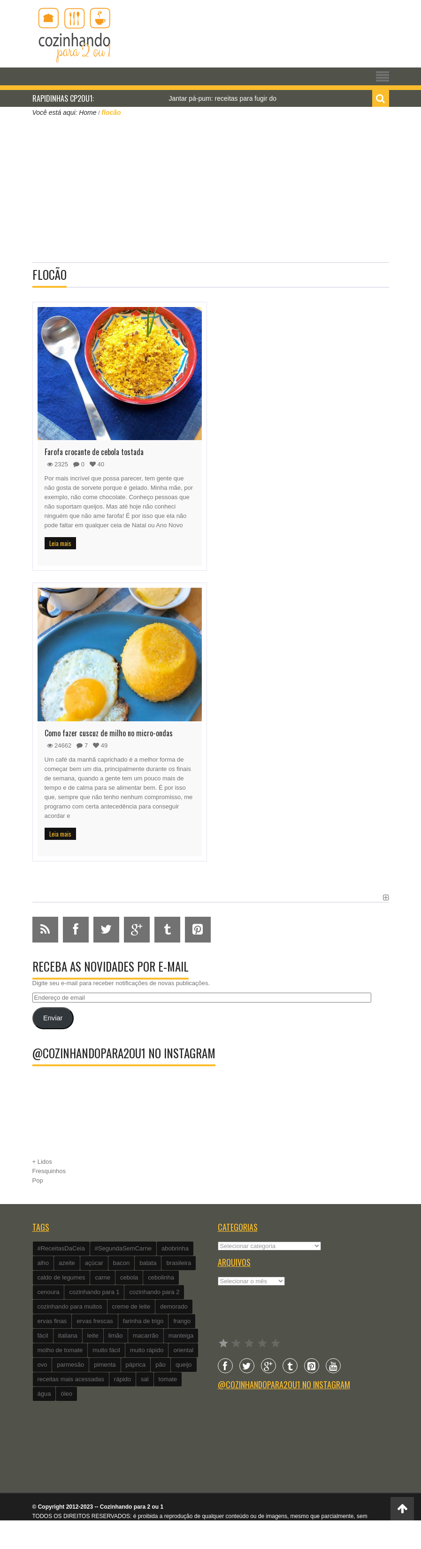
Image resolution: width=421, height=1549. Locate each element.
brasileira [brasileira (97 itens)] (178, 1262)
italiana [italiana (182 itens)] (67, 1335)
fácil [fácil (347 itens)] (43, 1335)
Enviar (52, 1018)
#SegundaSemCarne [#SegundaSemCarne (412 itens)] (123, 1248)
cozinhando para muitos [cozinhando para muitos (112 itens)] (70, 1306)
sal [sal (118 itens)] (145, 1379)
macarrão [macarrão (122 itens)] (146, 1335)
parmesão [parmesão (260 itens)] (70, 1364)
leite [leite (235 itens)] (93, 1335)
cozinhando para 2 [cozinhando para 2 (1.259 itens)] (154, 1291)
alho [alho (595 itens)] (43, 1262)
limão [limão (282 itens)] (115, 1335)
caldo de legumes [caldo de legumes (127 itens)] (61, 1277)
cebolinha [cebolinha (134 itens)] (161, 1277)
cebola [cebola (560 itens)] (129, 1277)
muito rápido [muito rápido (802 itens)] (147, 1350)
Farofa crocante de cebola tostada (94, 451)
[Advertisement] (210, 188)
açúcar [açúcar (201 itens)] (94, 1262)
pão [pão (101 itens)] (160, 1364)
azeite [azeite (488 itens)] (67, 1262)
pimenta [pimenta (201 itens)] (104, 1364)
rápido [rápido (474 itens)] (122, 1379)
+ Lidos (42, 1161)
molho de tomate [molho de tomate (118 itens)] (60, 1350)
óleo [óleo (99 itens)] (66, 1393)
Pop (37, 1180)
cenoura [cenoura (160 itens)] (49, 1291)
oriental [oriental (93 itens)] (183, 1350)
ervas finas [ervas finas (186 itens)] (52, 1321)
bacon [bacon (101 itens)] (121, 1262)
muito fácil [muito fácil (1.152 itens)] (106, 1350)
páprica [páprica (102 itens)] (136, 1364)
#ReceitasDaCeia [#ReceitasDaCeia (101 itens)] (61, 1248)
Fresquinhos (49, 1171)
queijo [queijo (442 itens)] (184, 1364)
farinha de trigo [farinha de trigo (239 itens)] (143, 1321)
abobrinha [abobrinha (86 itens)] (175, 1248)
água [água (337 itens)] (44, 1393)
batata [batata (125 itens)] (147, 1262)
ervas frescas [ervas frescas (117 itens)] (95, 1321)
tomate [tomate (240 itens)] (168, 1379)
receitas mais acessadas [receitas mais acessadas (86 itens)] (71, 1379)
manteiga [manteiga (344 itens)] (180, 1335)
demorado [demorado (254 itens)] (174, 1306)
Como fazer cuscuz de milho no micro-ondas (109, 733)
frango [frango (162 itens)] (182, 1321)
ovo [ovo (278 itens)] (42, 1364)
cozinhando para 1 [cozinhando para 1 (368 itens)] (94, 1291)
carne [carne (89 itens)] (102, 1277)
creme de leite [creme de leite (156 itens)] (131, 1306)
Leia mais (60, 543)
